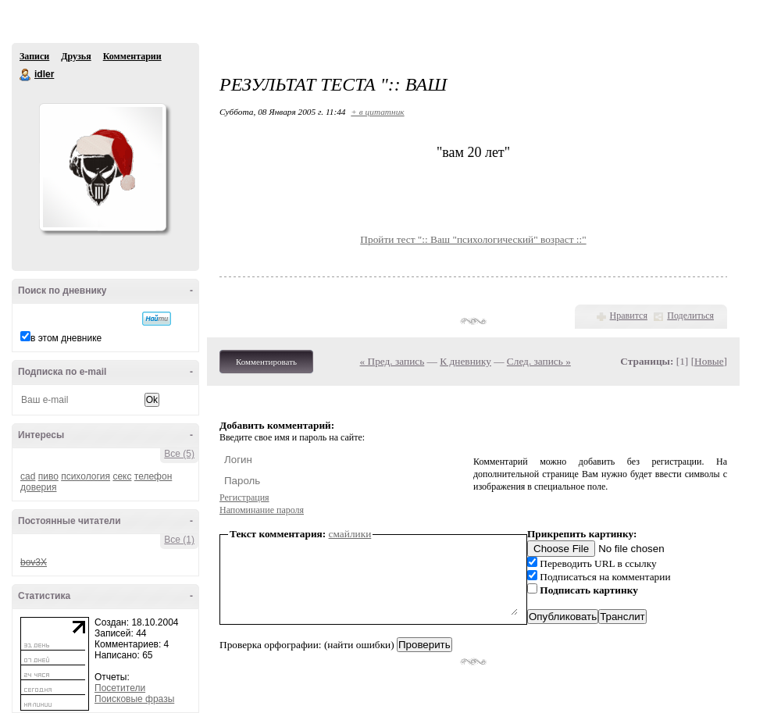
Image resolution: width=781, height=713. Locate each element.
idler (26, 75)
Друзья (76, 56)
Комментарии (132, 56)
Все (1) (179, 539)
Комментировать (266, 361)
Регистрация (244, 497)
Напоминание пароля (261, 509)
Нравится (628, 315)
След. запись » (539, 361)
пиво (48, 476)
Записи (34, 56)
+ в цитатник (377, 111)
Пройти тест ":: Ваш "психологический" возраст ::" (473, 239)
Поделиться (690, 315)
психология (85, 476)
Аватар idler (102, 167)
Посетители (120, 688)
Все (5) (179, 453)
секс (121, 476)
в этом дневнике (66, 338)
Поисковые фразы (134, 698)
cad (27, 476)
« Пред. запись (392, 361)
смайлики (350, 534)
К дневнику (465, 361)
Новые (708, 361)
